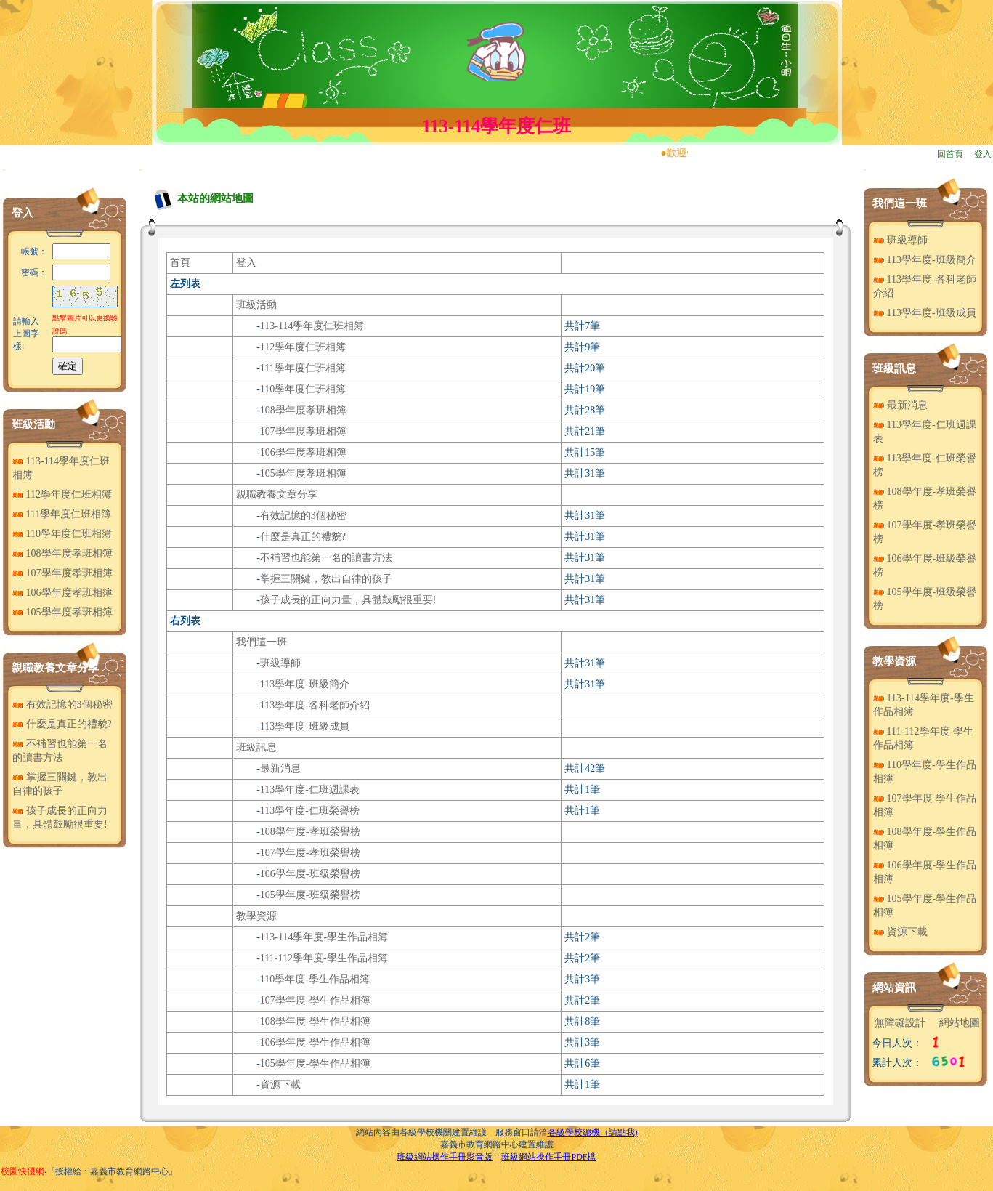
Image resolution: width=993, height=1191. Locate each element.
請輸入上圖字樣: (26, 333)
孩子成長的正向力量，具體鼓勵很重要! (348, 599)
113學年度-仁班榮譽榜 (310, 810)
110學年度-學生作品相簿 (315, 979)
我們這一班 (261, 642)
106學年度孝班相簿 (62, 592)
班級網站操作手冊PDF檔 (548, 1157)
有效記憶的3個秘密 (62, 704)
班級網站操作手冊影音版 (445, 1157)
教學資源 (256, 916)
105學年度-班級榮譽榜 (310, 894)
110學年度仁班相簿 (62, 533)
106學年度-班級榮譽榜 (310, 873)
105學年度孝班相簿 (62, 612)
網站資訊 (894, 987)
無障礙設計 (900, 1022)
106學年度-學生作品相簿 (315, 1042)
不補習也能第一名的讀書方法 (326, 557)
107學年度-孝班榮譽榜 (310, 852)
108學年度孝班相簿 (62, 553)
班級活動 (33, 424)
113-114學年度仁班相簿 (312, 325)
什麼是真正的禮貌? (62, 724)
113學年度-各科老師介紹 (315, 705)
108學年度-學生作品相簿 (315, 1021)
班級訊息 (256, 747)
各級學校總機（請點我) (593, 1132)
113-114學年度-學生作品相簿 (324, 937)
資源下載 (280, 1084)
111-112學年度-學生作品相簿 (324, 958)
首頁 (180, 262)
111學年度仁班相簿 (61, 514)
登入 (983, 154)
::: (4, 169)
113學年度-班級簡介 (304, 684)
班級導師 (280, 663)
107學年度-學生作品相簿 (315, 1000)
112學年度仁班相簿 (62, 494)
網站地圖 (959, 1022)
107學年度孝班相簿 (62, 573)
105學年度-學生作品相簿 (315, 1063)
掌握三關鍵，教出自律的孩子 (326, 578)
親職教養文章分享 (55, 668)
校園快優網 (22, 1171)
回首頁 (950, 154)
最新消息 (280, 768)
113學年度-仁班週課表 (310, 789)
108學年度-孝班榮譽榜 (310, 831)
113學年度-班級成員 (304, 726)
